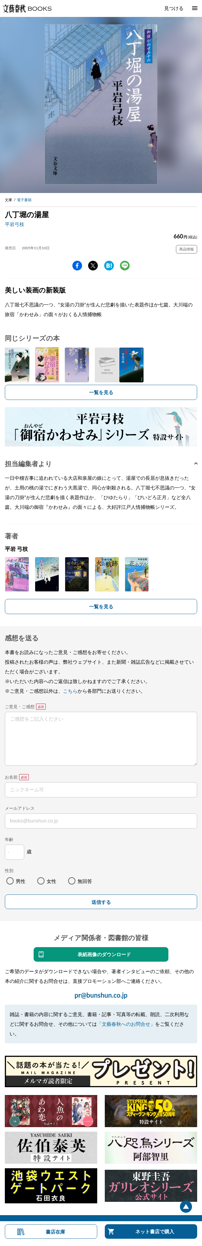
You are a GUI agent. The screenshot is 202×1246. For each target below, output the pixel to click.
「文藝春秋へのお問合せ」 (126, 1024)
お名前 (11, 777)
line (125, 265)
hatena (109, 265)
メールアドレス (20, 808)
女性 (51, 881)
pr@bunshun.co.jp (101, 995)
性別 (9, 870)
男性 (20, 881)
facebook (77, 265)
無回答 (85, 881)
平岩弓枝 (14, 224)
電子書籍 (24, 200)
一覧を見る (101, 392)
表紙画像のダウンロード (104, 954)
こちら (70, 691)
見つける (174, 8)
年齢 (9, 839)
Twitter (93, 265)
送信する (101, 902)
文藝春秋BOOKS (26, 8)
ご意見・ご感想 (20, 706)
